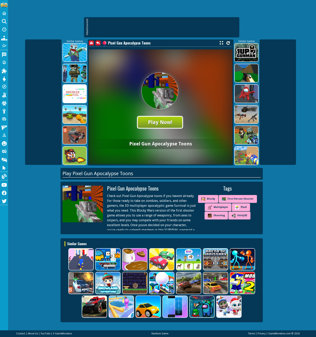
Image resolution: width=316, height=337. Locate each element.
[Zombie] (4, 103)
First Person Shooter (238, 198)
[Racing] (4, 54)
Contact (20, 333)
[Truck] (4, 151)
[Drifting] (4, 159)
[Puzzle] (4, 70)
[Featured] (4, 46)
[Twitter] (4, 201)
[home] (91, 43)
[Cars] (4, 119)
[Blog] (4, 176)
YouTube (45, 333)
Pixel (241, 207)
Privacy (262, 333)
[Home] (4, 13)
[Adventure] (4, 87)
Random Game (160, 333)
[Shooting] (4, 95)
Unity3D (239, 216)
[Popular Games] (4, 38)
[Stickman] (4, 111)
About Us (33, 333)
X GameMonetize (62, 333)
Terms (251, 333)
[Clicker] (4, 167)
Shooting (216, 216)
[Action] (4, 62)
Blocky (208, 199)
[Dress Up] (4, 78)
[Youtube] (4, 184)
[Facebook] (4, 193)
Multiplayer (218, 207)
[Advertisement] (163, 27)
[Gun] (4, 127)
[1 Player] (4, 135)
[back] (98, 43)
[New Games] (4, 29)
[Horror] (4, 143)
